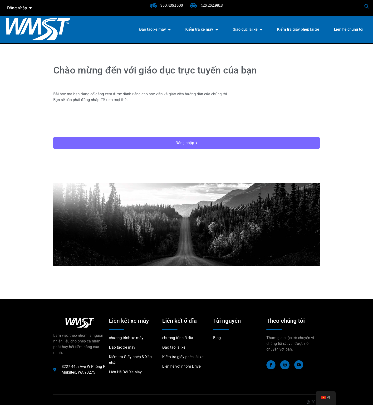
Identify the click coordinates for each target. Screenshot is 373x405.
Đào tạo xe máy (155, 29)
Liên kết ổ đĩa (179, 320)
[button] (367, 6)
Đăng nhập (19, 8)
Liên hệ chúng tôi (348, 29)
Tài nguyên (227, 320)
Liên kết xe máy (129, 320)
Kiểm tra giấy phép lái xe (298, 29)
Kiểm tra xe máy (201, 29)
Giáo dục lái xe (247, 29)
